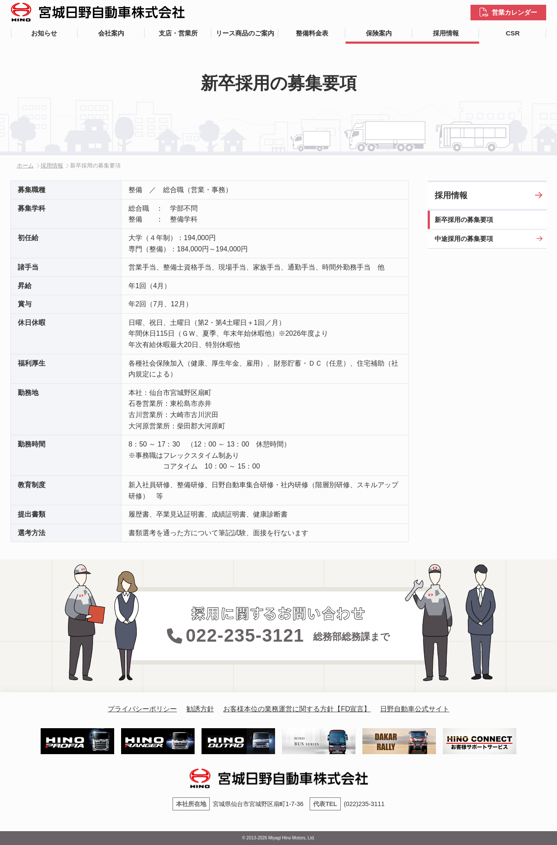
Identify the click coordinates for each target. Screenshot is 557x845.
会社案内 (111, 33)
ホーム (25, 165)
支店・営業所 (178, 33)
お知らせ (44, 33)
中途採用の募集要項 (464, 238)
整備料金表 (312, 33)
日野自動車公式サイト (414, 709)
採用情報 (446, 33)
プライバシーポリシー (142, 709)
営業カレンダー (514, 12)
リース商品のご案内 (245, 33)
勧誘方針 (200, 709)
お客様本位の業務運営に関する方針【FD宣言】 (297, 709)
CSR (513, 33)
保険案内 (379, 33)
